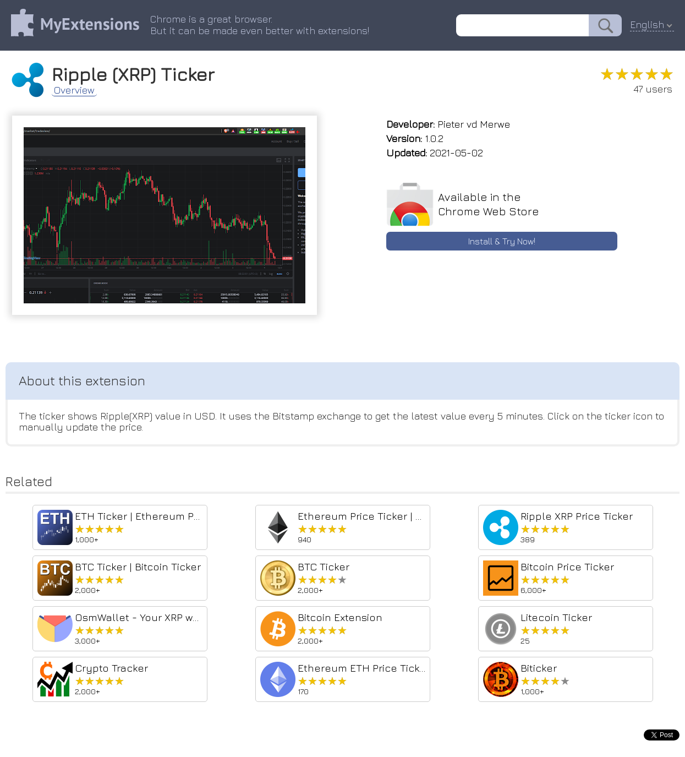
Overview (74, 90)
